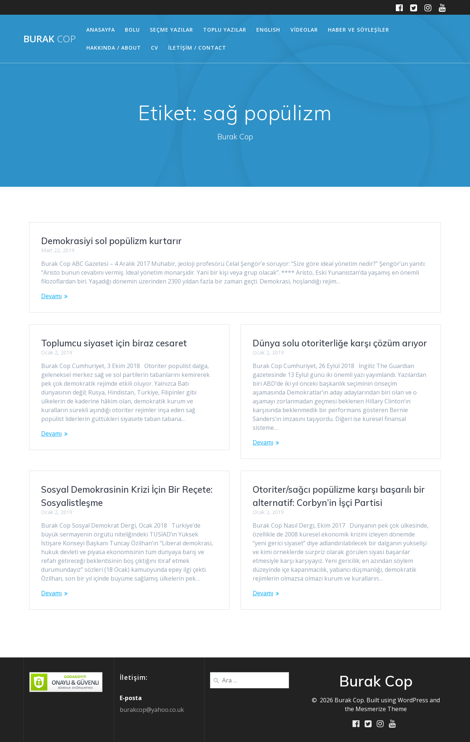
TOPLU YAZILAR (224, 29)
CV (154, 47)
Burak (50, 39)
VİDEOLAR (304, 29)
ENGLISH (268, 29)
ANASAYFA (100, 29)
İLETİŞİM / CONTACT (197, 47)
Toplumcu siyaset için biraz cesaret (114, 343)
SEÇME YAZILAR (171, 29)
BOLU (132, 29)
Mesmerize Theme (381, 708)
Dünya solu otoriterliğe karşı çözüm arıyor (340, 343)
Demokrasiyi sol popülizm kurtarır (111, 240)
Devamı (51, 296)
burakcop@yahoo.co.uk (152, 709)
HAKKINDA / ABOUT (113, 47)
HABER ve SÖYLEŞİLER (358, 29)
